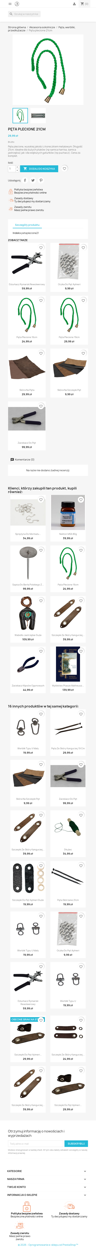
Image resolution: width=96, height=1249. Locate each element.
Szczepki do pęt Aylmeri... (28, 1054)
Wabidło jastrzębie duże (28, 635)
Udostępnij (25, 180)
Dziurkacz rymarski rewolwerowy (27, 284)
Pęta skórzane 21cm (68, 900)
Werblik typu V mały (28, 748)
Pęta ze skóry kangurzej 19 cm (68, 748)
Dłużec (68, 849)
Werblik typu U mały (28, 950)
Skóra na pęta (26, 389)
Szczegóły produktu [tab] (27, 225)
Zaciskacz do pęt (27, 442)
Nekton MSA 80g (68, 533)
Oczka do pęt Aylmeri (69, 284)
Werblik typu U (68, 1001)
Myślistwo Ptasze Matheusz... (68, 685)
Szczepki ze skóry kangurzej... (68, 635)
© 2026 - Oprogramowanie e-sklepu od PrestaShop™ (48, 1245)
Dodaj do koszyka (39, 169)
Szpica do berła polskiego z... (28, 584)
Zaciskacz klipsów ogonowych (28, 685)
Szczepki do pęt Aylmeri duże (28, 900)
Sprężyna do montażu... (28, 533)
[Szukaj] (24, 14)
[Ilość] (12, 168)
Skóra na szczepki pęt (69, 389)
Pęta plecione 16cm (26, 337)
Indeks (17, 233)
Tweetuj (33, 180)
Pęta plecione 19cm (69, 337)
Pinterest (41, 180)
